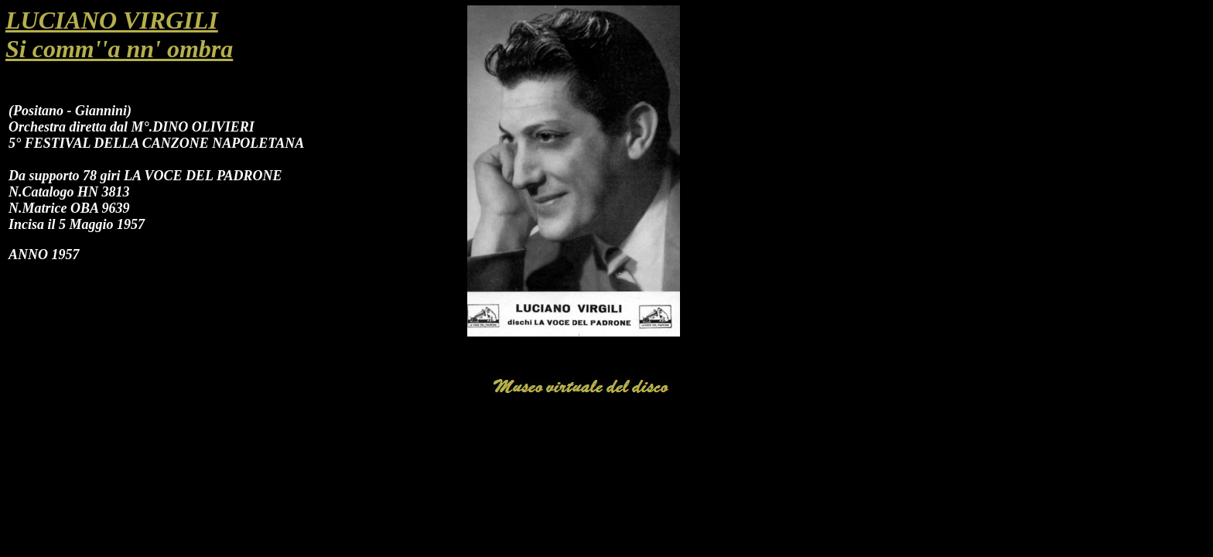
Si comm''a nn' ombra (119, 49)
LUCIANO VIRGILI (111, 20)
